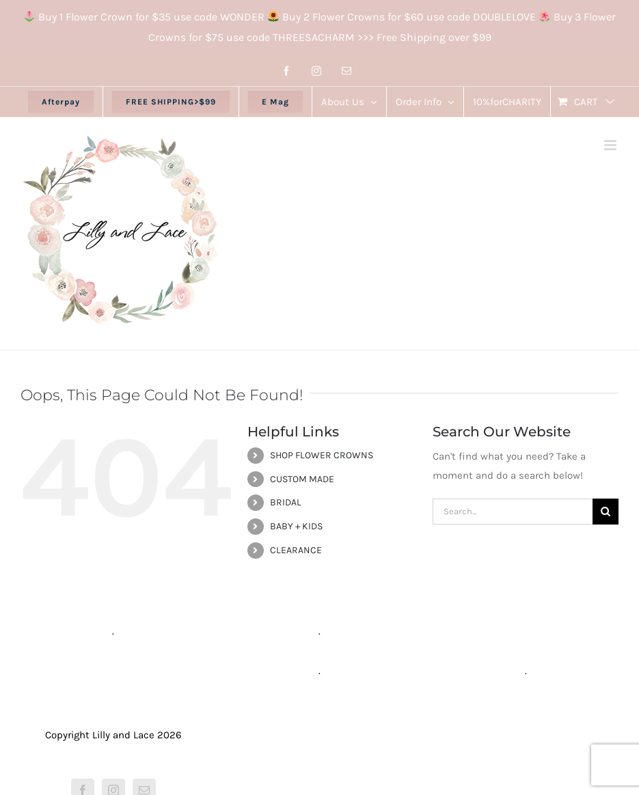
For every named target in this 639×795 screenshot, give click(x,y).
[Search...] (513, 512)
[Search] (605, 512)
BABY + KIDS (296, 526)
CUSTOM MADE (302, 479)
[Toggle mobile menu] (611, 145)
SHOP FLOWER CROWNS (321, 455)
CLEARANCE (296, 550)
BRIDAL (285, 502)
